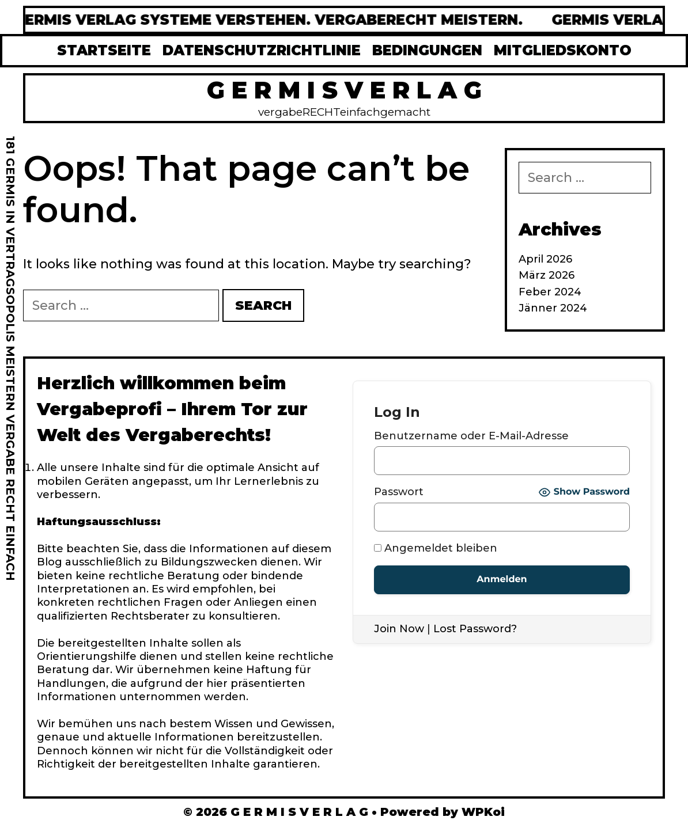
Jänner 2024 (553, 308)
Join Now (399, 628)
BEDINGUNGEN (427, 50)
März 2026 (546, 275)
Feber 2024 (550, 292)
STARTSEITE (104, 50)
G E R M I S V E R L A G (344, 89)
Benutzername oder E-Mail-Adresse (471, 436)
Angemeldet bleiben (435, 548)
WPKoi (483, 812)
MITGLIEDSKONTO (563, 50)
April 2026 (545, 259)
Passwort (399, 491)
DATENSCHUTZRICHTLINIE (261, 50)
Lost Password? (475, 628)
